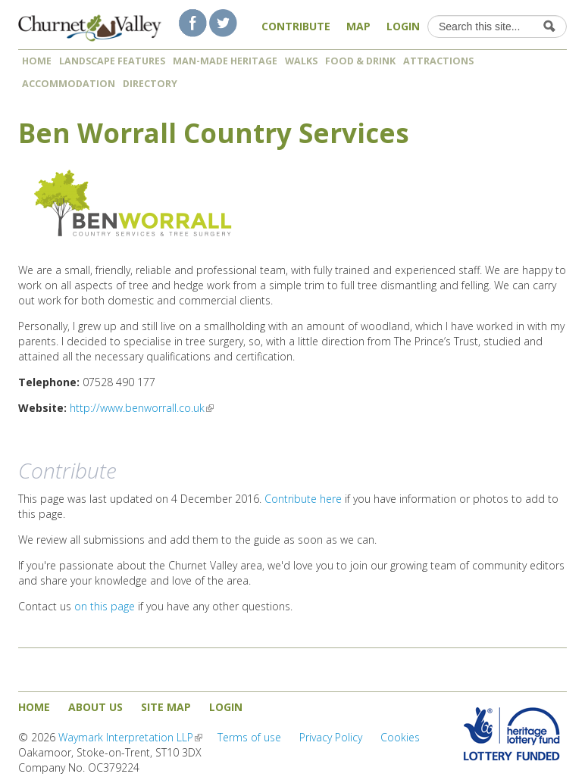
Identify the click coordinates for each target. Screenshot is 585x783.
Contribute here (303, 498)
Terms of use (249, 737)
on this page (104, 606)
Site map (166, 707)
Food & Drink (360, 61)
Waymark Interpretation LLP (130, 737)
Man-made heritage (225, 61)
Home (37, 61)
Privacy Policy (330, 737)
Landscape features (112, 61)
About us (95, 707)
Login (403, 26)
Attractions (438, 61)
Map (358, 26)
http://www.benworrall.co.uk (142, 408)
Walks (301, 61)
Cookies (400, 737)
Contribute (295, 26)
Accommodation (68, 83)
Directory (155, 83)
